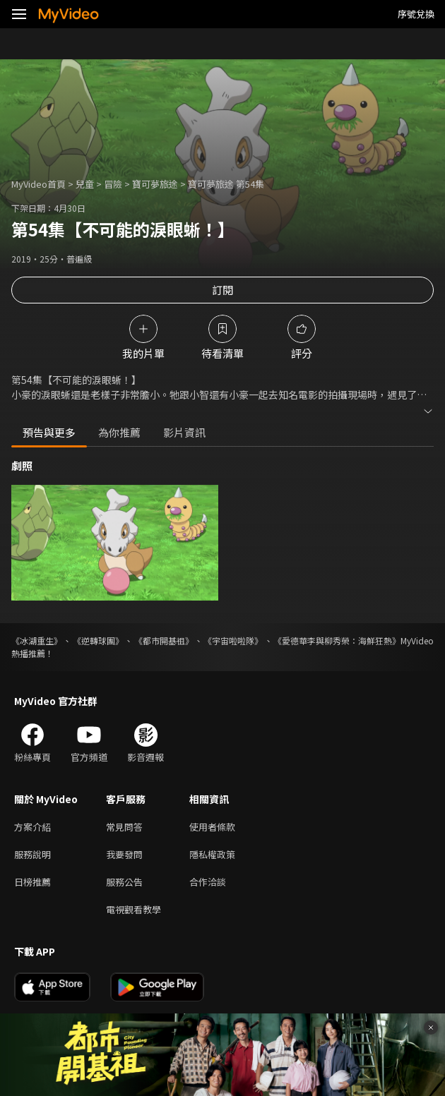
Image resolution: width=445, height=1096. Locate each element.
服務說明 (32, 854)
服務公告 (124, 882)
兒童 (85, 184)
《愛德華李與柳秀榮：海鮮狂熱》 (336, 640)
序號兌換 (416, 13)
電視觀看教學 (133, 909)
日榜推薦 (32, 882)
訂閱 (222, 289)
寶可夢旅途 (155, 184)
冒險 (113, 184)
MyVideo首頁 (38, 184)
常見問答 (124, 826)
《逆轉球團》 (98, 640)
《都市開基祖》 (164, 640)
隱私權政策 (212, 854)
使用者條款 (212, 826)
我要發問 (124, 854)
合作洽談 (207, 882)
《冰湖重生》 (36, 640)
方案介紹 (32, 826)
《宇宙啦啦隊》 (233, 640)
